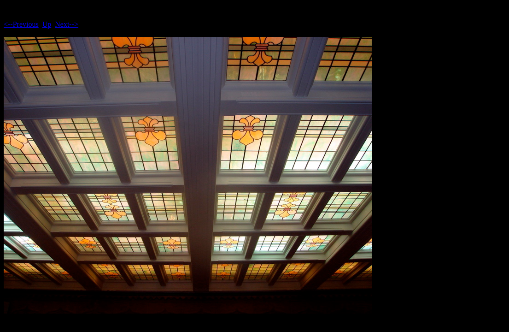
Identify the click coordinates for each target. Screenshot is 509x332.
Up (47, 24)
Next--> (66, 24)
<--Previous (21, 24)
